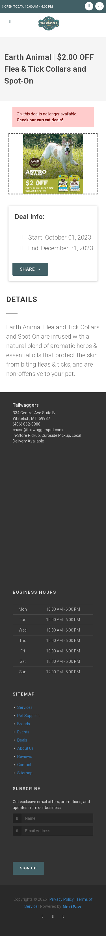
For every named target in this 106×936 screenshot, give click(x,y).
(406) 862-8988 (26, 424)
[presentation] (43, 846)
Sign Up (28, 868)
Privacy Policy (61, 899)
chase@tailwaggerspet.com (38, 430)
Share (30, 269)
